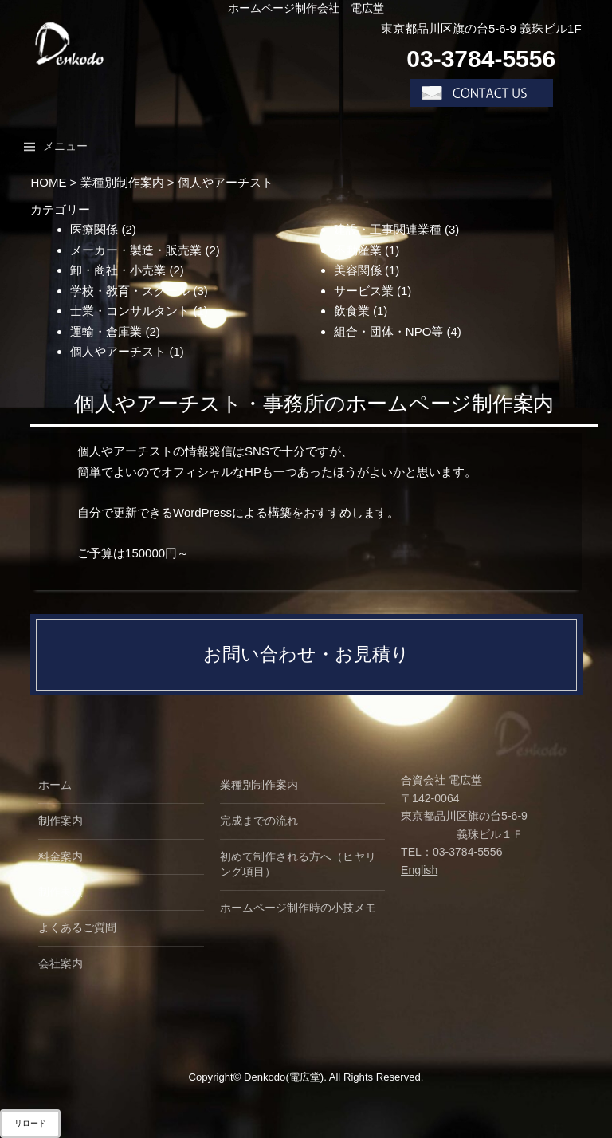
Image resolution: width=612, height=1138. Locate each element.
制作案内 (60, 820)
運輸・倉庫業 (106, 331)
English (419, 870)
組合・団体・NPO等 (389, 331)
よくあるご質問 (77, 927)
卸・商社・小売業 (118, 270)
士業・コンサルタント (130, 310)
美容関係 (358, 270)
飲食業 (352, 310)
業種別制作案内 (259, 784)
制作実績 (60, 891)
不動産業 (358, 250)
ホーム (55, 784)
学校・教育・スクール (130, 290)
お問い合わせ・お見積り (306, 654)
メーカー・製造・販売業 (136, 250)
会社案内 (60, 963)
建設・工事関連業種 (387, 229)
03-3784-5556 (480, 58)
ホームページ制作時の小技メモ (298, 907)
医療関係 (94, 229)
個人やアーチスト (118, 351)
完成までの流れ (259, 820)
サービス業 (364, 290)
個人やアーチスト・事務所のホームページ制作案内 (314, 403)
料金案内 (60, 856)
